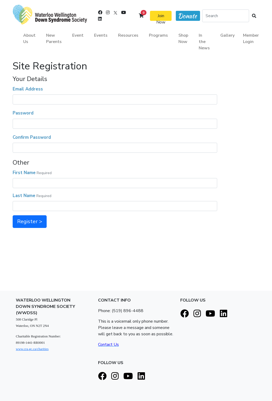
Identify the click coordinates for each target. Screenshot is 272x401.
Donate (187, 16)
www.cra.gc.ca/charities (32, 349)
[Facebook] (100, 13)
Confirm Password (32, 137)
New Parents (54, 38)
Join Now (160, 17)
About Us (29, 38)
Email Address (28, 89)
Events (101, 35)
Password (23, 113)
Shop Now (183, 38)
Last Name (24, 196)
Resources (128, 35)
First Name (24, 173)
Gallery (227, 35)
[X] (115, 13)
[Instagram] (108, 13)
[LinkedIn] (100, 19)
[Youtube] (123, 13)
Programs (158, 35)
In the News (204, 41)
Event (78, 35)
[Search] (225, 15)
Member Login (251, 38)
